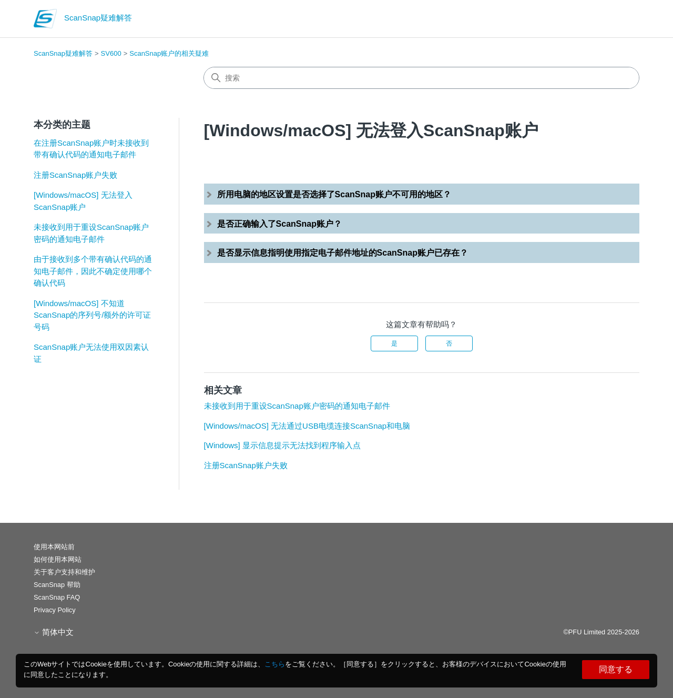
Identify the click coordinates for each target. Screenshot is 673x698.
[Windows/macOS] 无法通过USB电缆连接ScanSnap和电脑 (307, 425)
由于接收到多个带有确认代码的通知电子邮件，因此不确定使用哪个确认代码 (93, 271)
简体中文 (54, 632)
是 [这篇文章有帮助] (394, 343)
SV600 (111, 53)
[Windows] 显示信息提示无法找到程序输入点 (282, 445)
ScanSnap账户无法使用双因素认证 (91, 352)
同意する (616, 669)
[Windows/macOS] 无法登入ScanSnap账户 (83, 200)
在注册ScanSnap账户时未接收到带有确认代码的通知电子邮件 (91, 148)
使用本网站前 (54, 547)
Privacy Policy (55, 610)
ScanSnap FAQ (57, 597)
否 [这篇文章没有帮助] (449, 343)
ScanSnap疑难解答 (63, 53)
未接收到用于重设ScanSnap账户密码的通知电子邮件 (91, 233)
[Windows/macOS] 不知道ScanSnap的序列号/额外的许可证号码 (92, 315)
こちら (274, 664)
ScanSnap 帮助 (57, 585)
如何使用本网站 (57, 559)
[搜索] (421, 77)
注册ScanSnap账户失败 (75, 174)
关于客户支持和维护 (64, 572)
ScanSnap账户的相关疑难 (169, 53)
